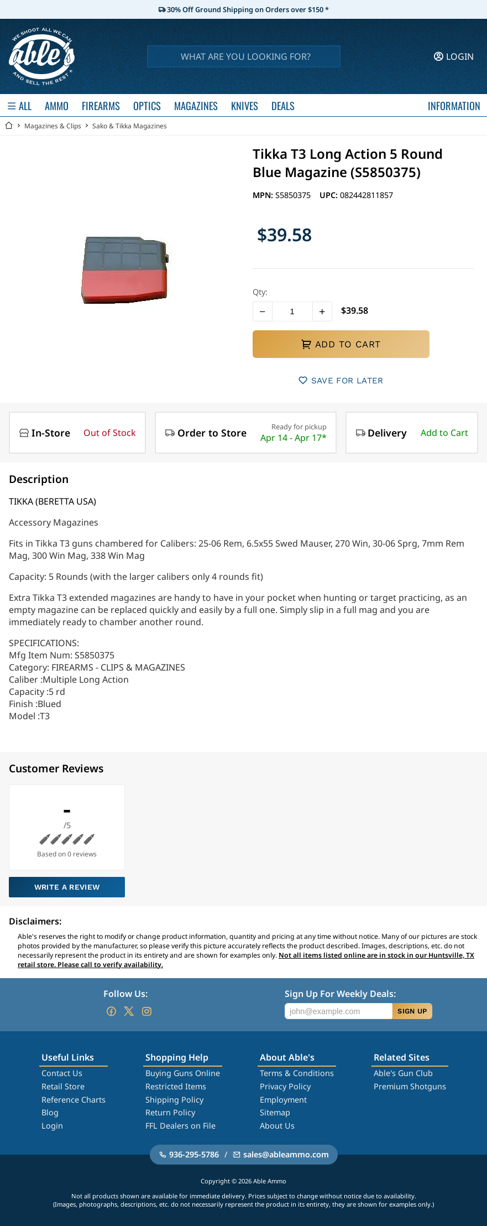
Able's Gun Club (403, 1073)
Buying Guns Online (182, 1073)
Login (52, 1125)
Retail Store (63, 1086)
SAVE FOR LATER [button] (341, 380)
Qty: (260, 292)
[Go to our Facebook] (111, 1011)
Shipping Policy (174, 1099)
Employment (283, 1099)
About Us (277, 1125)
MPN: (264, 195)
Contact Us (61, 1073)
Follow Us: (125, 994)
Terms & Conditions (297, 1073)
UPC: (330, 195)
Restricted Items (175, 1086)
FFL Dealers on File (180, 1125)
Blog (50, 1112)
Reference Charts (73, 1099)
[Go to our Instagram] (146, 1011)
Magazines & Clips (52, 126)
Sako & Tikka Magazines (129, 126)
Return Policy (170, 1112)
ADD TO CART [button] (340, 344)
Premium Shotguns (410, 1086)
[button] (263, 311)
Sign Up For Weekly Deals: (340, 994)
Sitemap (275, 1112)
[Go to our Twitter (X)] (129, 1011)
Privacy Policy (285, 1086)
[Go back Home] (8, 126)
